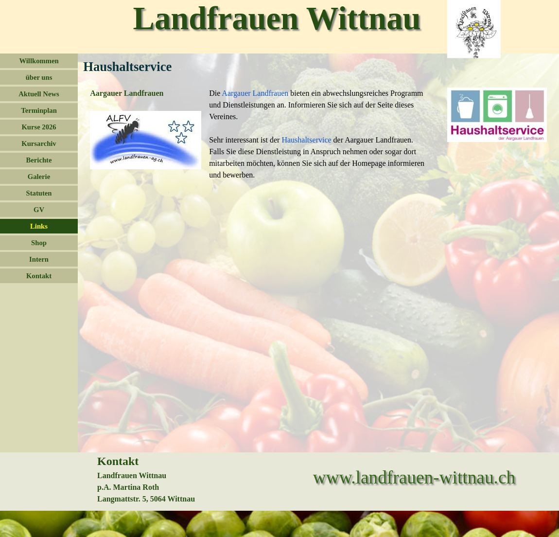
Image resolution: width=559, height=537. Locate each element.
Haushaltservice (307, 140)
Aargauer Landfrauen (255, 93)
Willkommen (38, 61)
